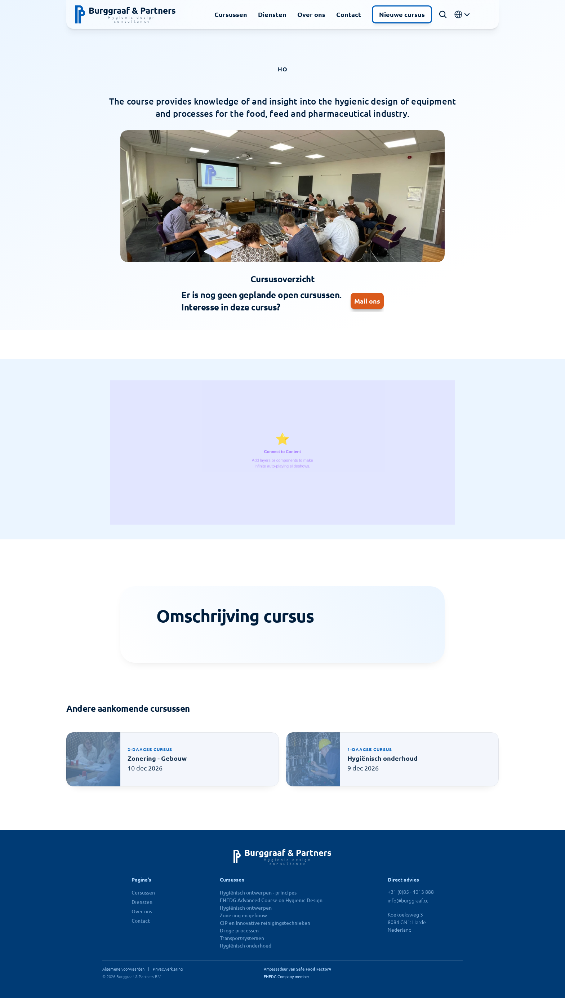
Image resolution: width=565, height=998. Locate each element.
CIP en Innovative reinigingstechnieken (265, 922)
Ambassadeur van (297, 969)
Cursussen (230, 14)
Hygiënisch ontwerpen (246, 907)
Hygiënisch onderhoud (245, 945)
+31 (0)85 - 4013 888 (411, 891)
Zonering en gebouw (243, 915)
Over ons (311, 14)
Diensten (272, 14)
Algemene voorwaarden (123, 969)
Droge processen (239, 930)
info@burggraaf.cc (408, 900)
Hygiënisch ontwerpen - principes (258, 892)
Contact (348, 14)
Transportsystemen (242, 938)
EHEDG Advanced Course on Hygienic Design (271, 900)
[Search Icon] (443, 14)
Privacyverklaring (168, 969)
